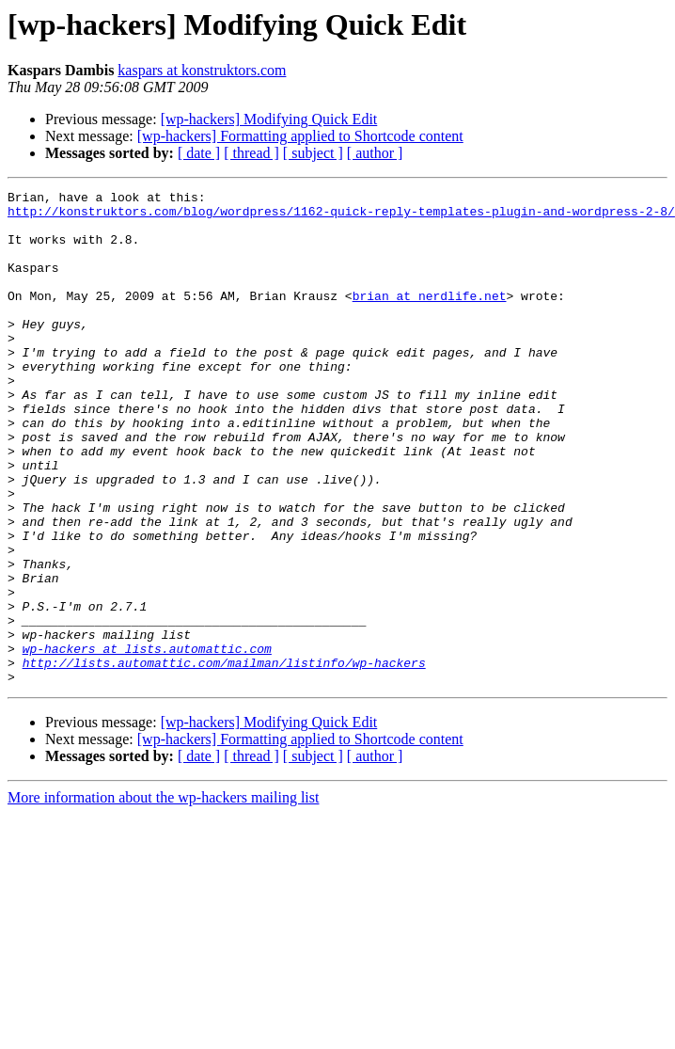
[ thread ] (251, 153)
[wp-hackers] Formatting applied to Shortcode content (300, 136)
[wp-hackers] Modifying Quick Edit (269, 119)
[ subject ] (313, 153)
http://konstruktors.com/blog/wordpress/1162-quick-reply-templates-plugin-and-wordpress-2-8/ (341, 216)
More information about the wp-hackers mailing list (163, 896)
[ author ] (375, 153)
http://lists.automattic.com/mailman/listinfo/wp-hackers (224, 758)
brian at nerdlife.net (430, 318)
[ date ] (199, 153)
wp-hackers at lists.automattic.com (147, 741)
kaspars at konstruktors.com (202, 70)
